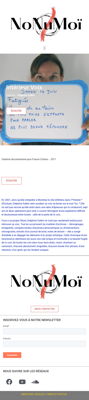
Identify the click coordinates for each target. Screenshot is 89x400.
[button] (44, 48)
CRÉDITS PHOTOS (57, 394)
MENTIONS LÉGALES (33, 394)
